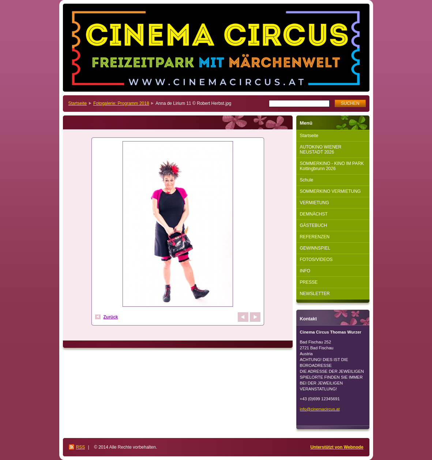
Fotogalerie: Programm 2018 (121, 103)
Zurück (111, 317)
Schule (306, 180)
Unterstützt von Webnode (336, 447)
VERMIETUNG (314, 202)
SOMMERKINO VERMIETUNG (330, 191)
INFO (305, 270)
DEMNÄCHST (314, 214)
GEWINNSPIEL (315, 248)
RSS (80, 447)
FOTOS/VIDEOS (316, 259)
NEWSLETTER (315, 293)
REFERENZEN (315, 236)
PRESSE (309, 282)
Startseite (77, 103)
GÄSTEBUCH (313, 225)
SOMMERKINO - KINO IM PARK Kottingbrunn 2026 (332, 166)
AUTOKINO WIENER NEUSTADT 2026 (321, 149)
